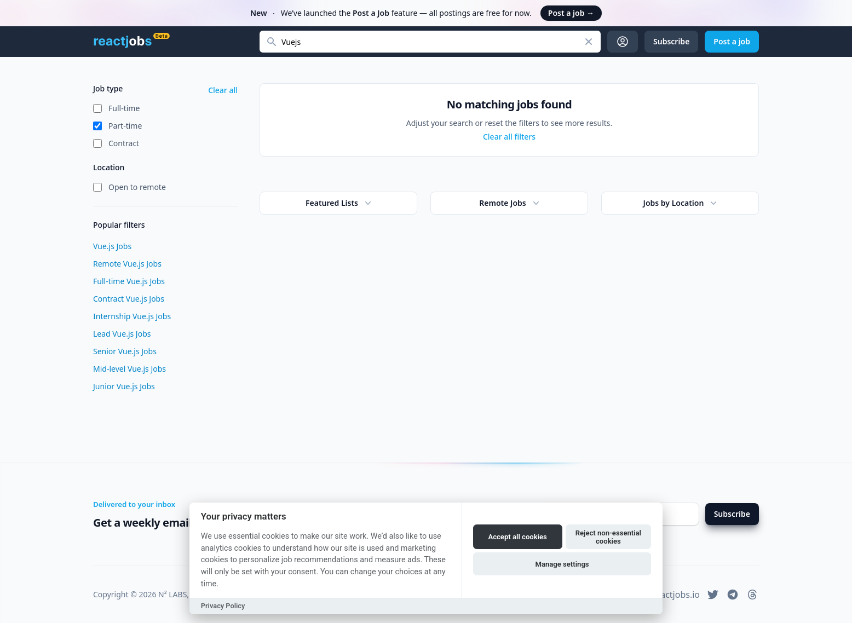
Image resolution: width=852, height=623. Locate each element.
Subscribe (732, 514)
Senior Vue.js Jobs (125, 351)
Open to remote (137, 187)
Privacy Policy (223, 606)
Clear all (223, 90)
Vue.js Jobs (112, 246)
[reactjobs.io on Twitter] (712, 594)
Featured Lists (339, 203)
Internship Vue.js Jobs (132, 316)
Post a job (571, 13)
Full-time (124, 108)
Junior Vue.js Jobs (124, 386)
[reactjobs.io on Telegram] (732, 594)
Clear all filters (509, 136)
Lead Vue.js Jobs (122, 333)
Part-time (125, 125)
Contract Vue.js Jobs (128, 298)
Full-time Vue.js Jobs (129, 281)
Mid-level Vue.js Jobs (129, 369)
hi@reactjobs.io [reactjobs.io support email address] (668, 595)
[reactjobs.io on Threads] (752, 594)
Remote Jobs (510, 203)
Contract (123, 143)
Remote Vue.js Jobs (127, 263)
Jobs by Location (681, 203)
